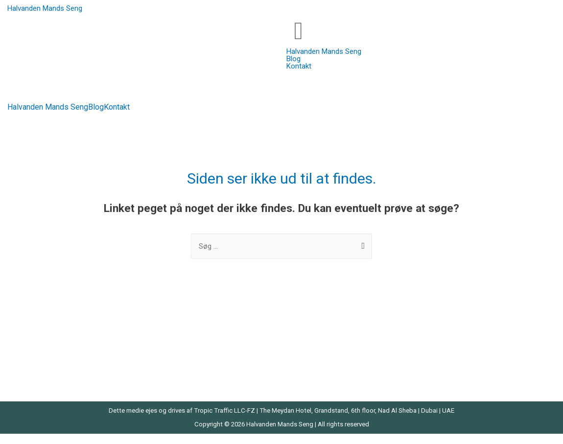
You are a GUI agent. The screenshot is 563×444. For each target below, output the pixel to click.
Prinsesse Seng (316, 342)
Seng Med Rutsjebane (326, 370)
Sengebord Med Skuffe (468, 329)
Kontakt (117, 107)
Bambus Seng (34, 329)
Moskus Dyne (312, 329)
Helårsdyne (170, 329)
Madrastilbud (172, 383)
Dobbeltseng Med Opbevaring (59, 356)
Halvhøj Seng (33, 383)
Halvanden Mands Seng (44, 8)
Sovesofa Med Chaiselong (473, 342)
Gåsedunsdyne (36, 370)
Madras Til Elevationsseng (193, 370)
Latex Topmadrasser (185, 356)
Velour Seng (450, 383)
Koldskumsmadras (182, 342)
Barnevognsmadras (43, 342)
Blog (96, 107)
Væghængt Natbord (462, 370)
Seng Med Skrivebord (325, 383)
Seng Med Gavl (315, 356)
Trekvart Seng (453, 356)
